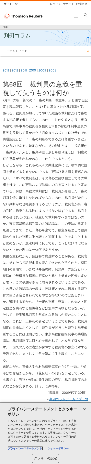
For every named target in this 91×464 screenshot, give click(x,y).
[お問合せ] (80, 4)
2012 (15, 70)
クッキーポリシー (58, 448)
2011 (24, 70)
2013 (6, 70)
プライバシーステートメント (25, 448)
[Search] (85, 15)
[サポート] (67, 4)
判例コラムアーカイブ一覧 (68, 399)
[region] (45, 433)
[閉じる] (84, 409)
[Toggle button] (76, 16)
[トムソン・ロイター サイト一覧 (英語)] (12, 4)
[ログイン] (54, 4)
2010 (32, 70)
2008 (52, 70)
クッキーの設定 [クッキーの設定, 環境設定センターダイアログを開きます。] (45, 458)
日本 (5, 27)
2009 (42, 70)
